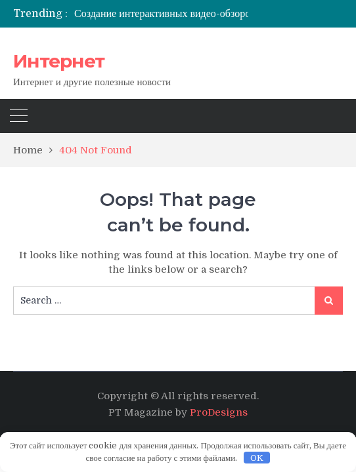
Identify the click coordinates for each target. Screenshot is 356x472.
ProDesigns (219, 412)
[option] (187, 14)
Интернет (58, 61)
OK (256, 458)
